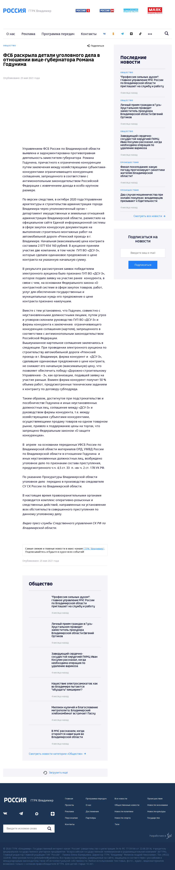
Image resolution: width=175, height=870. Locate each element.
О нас (10, 34)
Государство (153, 817)
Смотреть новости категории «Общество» (56, 753)
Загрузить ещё (55, 772)
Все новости (121, 798)
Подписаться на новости (143, 239)
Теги (117, 824)
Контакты (89, 34)
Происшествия (154, 798)
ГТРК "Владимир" (93, 548)
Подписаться (143, 265)
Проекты (69, 805)
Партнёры (91, 817)
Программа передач (58, 34)
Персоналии (71, 817)
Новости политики (124, 811)
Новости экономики (157, 805)
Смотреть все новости (148, 216)
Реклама (28, 34)
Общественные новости (127, 805)
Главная (69, 798)
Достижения (92, 811)
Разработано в (160, 836)
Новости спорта (123, 817)
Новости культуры (156, 811)
